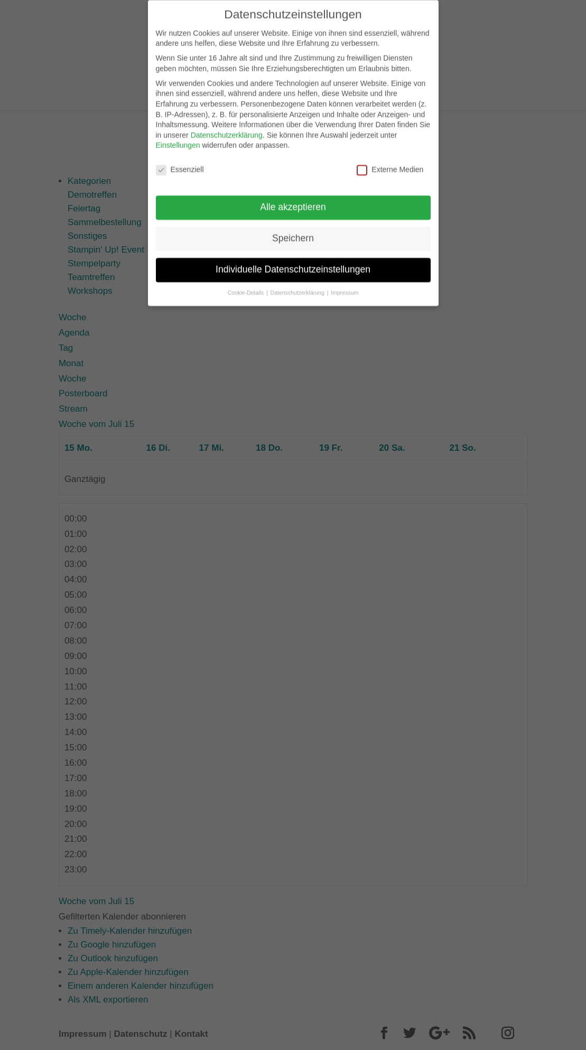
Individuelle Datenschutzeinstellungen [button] (293, 263)
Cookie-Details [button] (246, 286)
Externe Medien (390, 164)
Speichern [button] (293, 232)
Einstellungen (178, 139)
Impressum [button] (344, 286)
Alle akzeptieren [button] (293, 201)
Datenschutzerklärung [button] (298, 286)
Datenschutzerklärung (227, 129)
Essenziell (180, 164)
